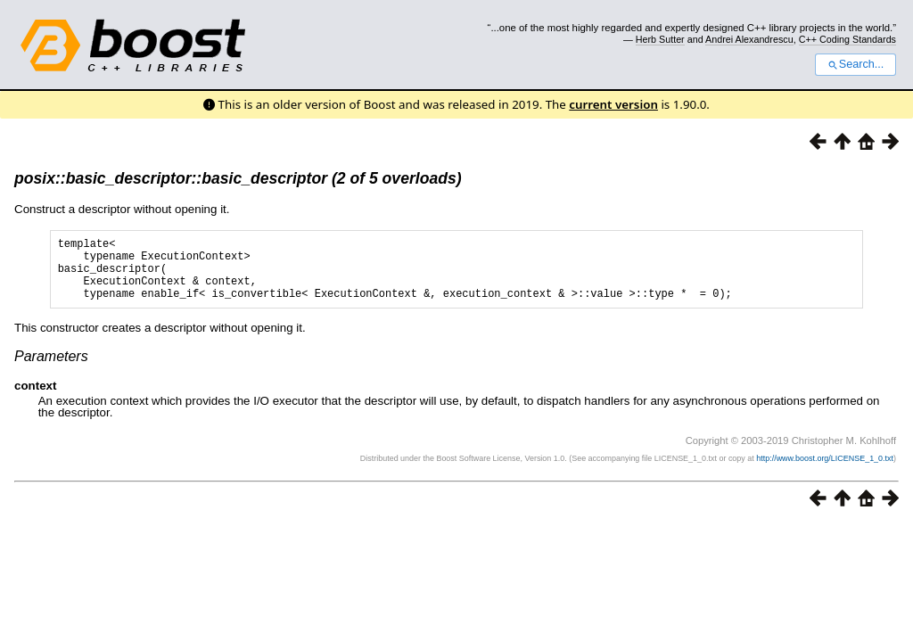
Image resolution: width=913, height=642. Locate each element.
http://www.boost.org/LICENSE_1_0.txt (824, 471)
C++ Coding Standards (847, 39)
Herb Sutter (660, 39)
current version (613, 104)
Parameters (51, 369)
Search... (855, 64)
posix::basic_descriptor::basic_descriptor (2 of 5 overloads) (238, 178)
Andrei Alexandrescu (749, 39)
